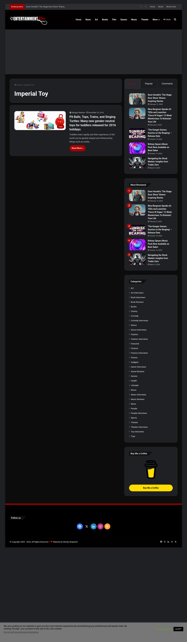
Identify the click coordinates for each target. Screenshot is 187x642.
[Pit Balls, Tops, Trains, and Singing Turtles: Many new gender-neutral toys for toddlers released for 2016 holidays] (40, 120)
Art (96, 19)
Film (114, 19)
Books (105, 19)
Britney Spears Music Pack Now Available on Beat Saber (158, 147)
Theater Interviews (139, 427)
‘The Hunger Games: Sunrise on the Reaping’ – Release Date (160, 133)
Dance (134, 325)
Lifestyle (134, 385)
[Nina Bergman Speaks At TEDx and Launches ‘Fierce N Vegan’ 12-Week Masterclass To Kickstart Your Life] (137, 113)
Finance (134, 348)
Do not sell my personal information (21, 632)
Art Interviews (137, 293)
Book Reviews (137, 302)
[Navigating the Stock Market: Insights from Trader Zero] (137, 162)
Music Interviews (138, 394)
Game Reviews (137, 371)
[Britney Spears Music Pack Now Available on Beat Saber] (137, 148)
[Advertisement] (93, 52)
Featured (135, 343)
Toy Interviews (137, 431)
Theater (145, 19)
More (155, 19)
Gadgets (134, 362)
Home (152, 7)
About (160, 7)
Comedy (134, 316)
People (134, 408)
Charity (134, 311)
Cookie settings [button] (163, 629)
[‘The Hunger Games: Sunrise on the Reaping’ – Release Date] (137, 133)
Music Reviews (137, 399)
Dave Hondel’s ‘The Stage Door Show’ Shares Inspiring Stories (52, 7)
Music (134, 19)
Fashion (134, 334)
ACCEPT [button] (178, 629)
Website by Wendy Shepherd (65, 542)
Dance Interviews (138, 330)
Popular (149, 83)
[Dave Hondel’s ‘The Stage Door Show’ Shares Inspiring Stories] (137, 99)
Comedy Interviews (139, 320)
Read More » (77, 148)
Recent (132, 83)
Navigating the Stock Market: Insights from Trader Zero (158, 161)
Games (124, 19)
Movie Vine (171, 7)
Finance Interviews (139, 353)
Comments (167, 83)
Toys (133, 436)
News (88, 19)
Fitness (134, 357)
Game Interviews (138, 367)
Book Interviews (138, 297)
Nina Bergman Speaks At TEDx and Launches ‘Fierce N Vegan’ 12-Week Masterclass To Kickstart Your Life (160, 115)
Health (134, 380)
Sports (134, 418)
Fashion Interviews (139, 339)
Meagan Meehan (78, 113)
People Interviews (139, 413)
